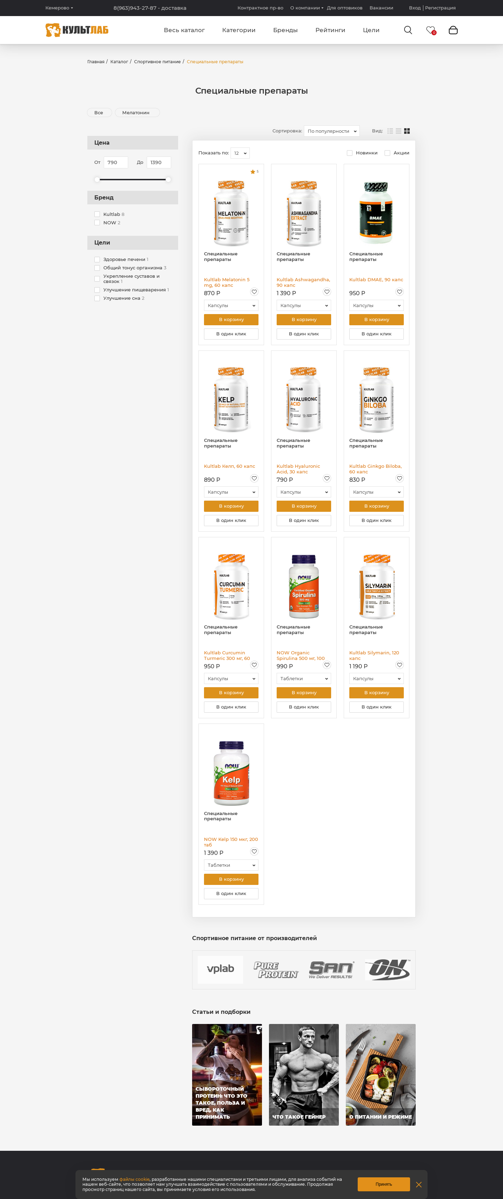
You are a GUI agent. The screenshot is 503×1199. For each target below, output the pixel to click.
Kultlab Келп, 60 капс (229, 466)
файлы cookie (134, 1179)
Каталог (119, 61)
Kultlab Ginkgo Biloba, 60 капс (375, 468)
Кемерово (57, 7)
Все (98, 112)
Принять (384, 1184)
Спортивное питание (157, 61)
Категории (239, 30)
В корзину (231, 319)
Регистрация (440, 7)
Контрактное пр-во (260, 7)
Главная (95, 61)
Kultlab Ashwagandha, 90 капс (303, 282)
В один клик (231, 334)
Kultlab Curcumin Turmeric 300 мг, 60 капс (227, 655)
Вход (415, 7)
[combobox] (332, 131)
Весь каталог (184, 30)
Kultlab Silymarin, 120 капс (374, 655)
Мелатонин (136, 112)
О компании (305, 7)
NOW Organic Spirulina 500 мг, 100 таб (301, 655)
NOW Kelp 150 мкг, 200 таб (231, 842)
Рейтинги (330, 30)
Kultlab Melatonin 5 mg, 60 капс (226, 282)
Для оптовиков (345, 7)
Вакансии (381, 7)
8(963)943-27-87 (150, 8)
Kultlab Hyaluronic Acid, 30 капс (298, 468)
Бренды (285, 30)
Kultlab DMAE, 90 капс (376, 279)
